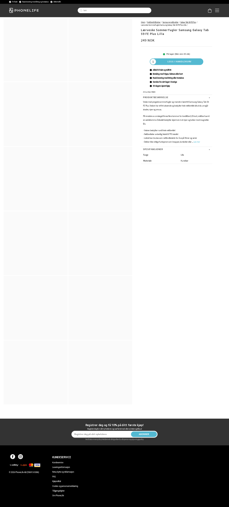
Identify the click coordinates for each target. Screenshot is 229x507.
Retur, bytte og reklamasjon (63, 472)
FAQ (54, 476)
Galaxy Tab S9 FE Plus (188, 22)
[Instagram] (20, 457)
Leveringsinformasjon (61, 467)
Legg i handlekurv (179, 61)
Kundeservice (57, 462)
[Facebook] (12, 457)
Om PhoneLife (58, 495)
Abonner (144, 434)
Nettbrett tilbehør (153, 22)
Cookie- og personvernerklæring (65, 486)
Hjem (143, 22)
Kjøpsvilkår (56, 481)
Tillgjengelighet (58, 491)
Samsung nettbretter (170, 22)
